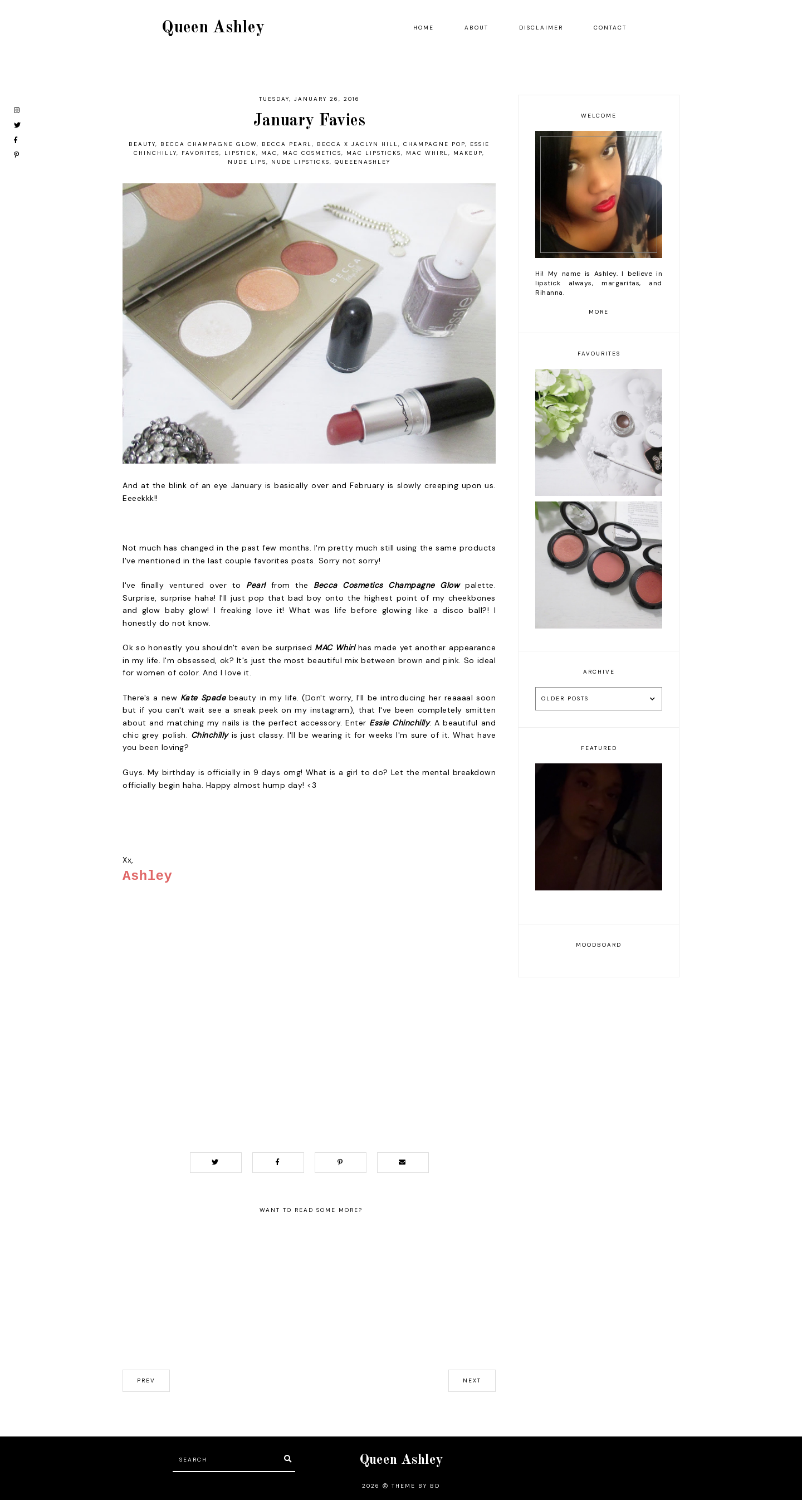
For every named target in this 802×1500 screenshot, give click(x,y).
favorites (200, 153)
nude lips (247, 161)
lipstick (240, 153)
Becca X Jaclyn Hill (357, 144)
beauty (142, 144)
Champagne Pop (434, 144)
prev (146, 1380)
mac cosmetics (311, 153)
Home (423, 27)
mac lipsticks (373, 153)
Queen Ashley (213, 28)
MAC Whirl (427, 153)
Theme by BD (416, 1485)
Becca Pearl (287, 144)
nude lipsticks (300, 161)
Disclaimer (541, 27)
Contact (610, 27)
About (476, 27)
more (599, 311)
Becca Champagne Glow (208, 144)
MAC (269, 153)
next (472, 1380)
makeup (467, 153)
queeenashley (362, 161)
